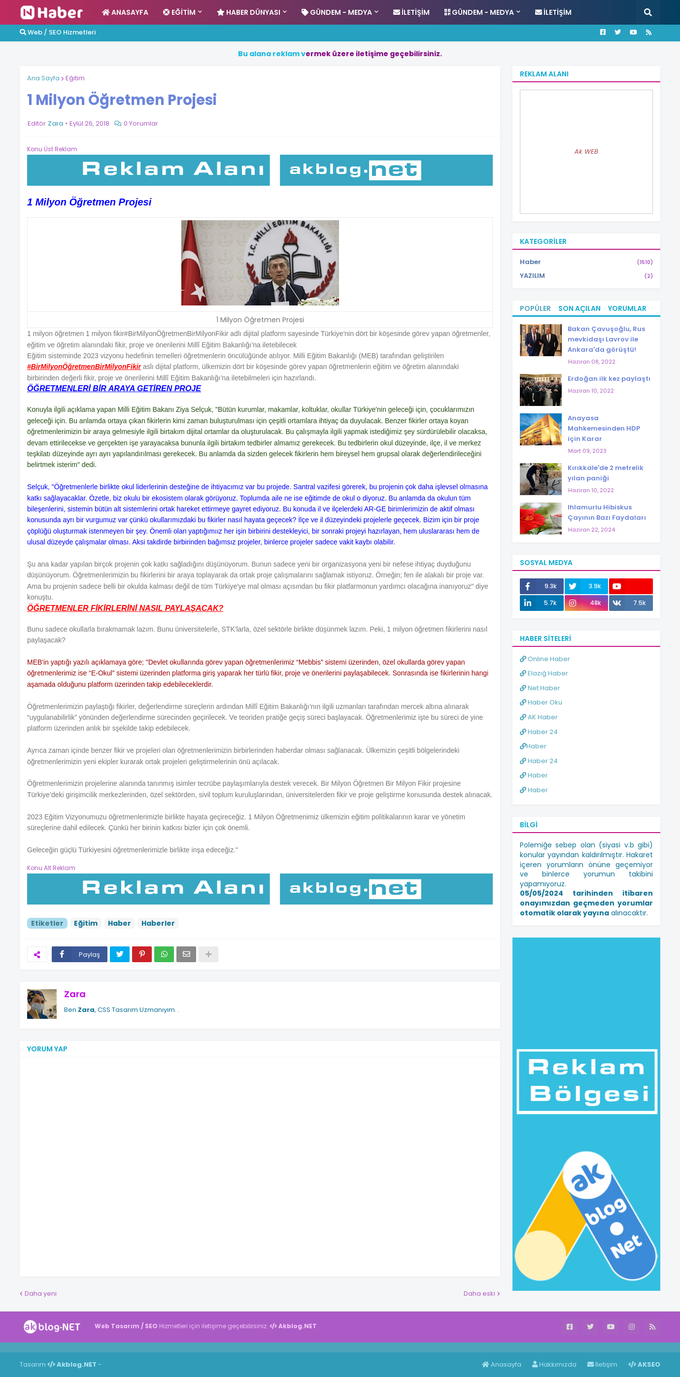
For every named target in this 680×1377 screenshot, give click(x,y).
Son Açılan (579, 308)
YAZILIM (586, 276)
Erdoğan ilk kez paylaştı (609, 378)
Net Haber (540, 688)
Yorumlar (627, 308)
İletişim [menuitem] (411, 12)
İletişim (602, 1364)
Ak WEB (586, 151)
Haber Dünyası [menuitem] (248, 12)
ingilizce (102, 1347)
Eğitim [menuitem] (179, 12)
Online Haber (545, 659)
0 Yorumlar (141, 123)
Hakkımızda (554, 1364)
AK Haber (539, 717)
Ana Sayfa (43, 78)
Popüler (535, 308)
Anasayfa (501, 1364)
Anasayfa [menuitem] (125, 12)
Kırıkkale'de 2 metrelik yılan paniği (606, 473)
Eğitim (75, 78)
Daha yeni (41, 1293)
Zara (75, 994)
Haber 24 (539, 732)
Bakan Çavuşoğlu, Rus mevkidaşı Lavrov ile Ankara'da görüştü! (606, 339)
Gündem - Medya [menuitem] (337, 12)
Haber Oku (541, 702)
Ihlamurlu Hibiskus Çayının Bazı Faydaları (607, 512)
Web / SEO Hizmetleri (58, 32)
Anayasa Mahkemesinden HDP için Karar (604, 428)
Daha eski (479, 1293)
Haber (119, 923)
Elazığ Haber (544, 673)
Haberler (158, 923)
